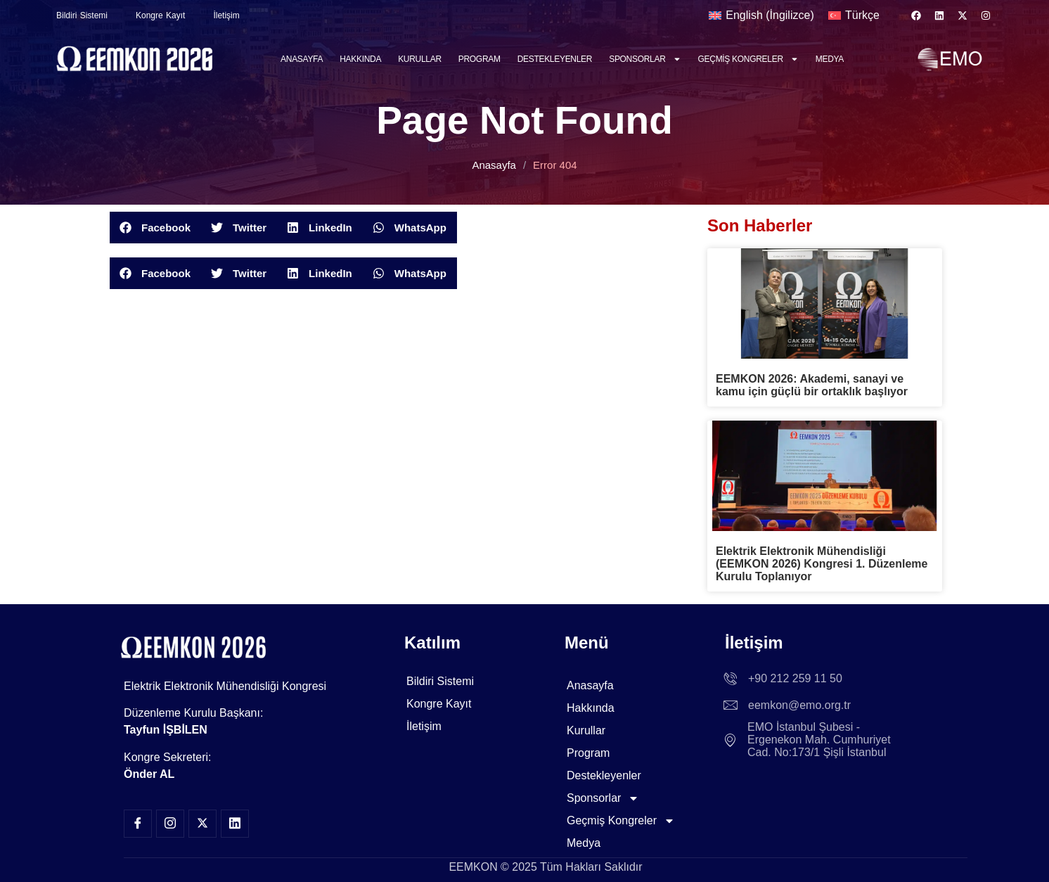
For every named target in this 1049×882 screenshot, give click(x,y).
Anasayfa (302, 59)
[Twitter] (202, 824)
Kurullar (420, 59)
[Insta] (170, 824)
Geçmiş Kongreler (748, 59)
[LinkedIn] (235, 824)
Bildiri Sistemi (82, 15)
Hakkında (360, 59)
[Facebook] (138, 824)
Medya (830, 59)
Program (479, 59)
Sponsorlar (645, 59)
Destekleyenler (555, 59)
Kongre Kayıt (160, 15)
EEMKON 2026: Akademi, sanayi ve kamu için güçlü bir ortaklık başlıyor (812, 385)
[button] (155, 227)
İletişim (226, 15)
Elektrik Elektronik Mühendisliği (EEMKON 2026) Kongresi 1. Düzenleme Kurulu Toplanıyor (821, 563)
